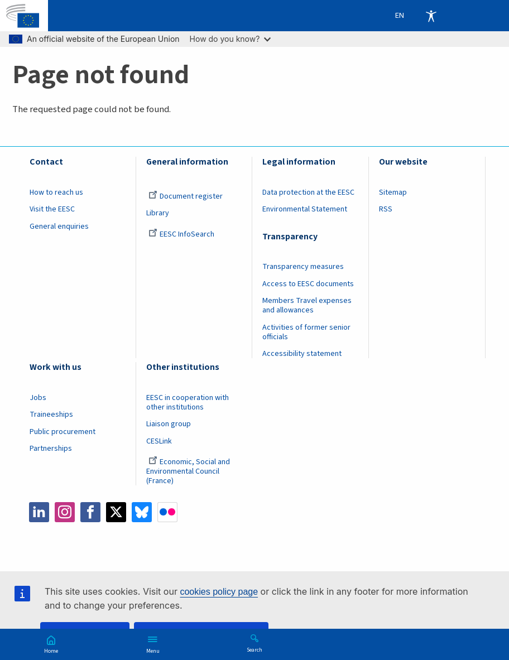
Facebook (90, 512)
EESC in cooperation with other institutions (187, 402)
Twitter (116, 512)
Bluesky (142, 512)
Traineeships (51, 414)
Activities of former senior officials (306, 332)
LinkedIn (39, 512)
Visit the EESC (52, 209)
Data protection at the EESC (308, 192)
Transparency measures (303, 266)
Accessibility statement (302, 353)
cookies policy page (219, 591)
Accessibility (430, 15)
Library (157, 213)
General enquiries (59, 226)
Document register (185, 196)
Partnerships (51, 448)
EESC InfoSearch (181, 234)
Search (254, 649)
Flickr (167, 512)
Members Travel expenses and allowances (307, 305)
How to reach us (56, 192)
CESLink (159, 441)
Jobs (38, 397)
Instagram (65, 512)
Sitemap (393, 192)
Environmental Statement (304, 209)
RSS (385, 209)
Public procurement (62, 431)
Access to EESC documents (308, 284)
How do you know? (230, 39)
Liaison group (168, 424)
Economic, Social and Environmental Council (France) (188, 471)
